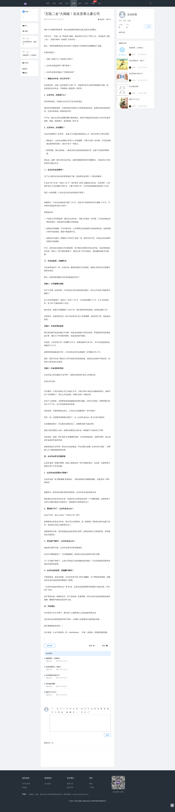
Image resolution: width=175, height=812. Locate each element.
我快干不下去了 (51, 692)
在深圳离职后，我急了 (53, 667)
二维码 (91, 787)
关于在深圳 (26, 784)
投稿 (90, 784)
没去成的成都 (50, 684)
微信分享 (70, 787)
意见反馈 (48, 784)
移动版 (24, 787)
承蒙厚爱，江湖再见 (29, 55)
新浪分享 (70, 784)
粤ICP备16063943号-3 (99, 801)
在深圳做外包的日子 (53, 675)
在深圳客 (132, 14)
